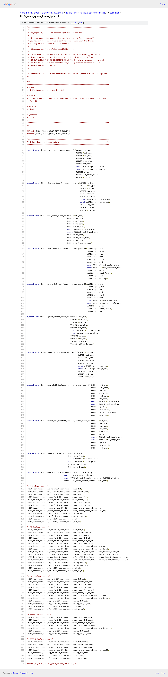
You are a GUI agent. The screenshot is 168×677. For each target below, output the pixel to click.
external (58, 12)
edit (81, 22)
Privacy (23, 673)
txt (157, 673)
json (163, 673)
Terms (30, 673)
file (74, 22)
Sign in (162, 4)
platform (47, 12)
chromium (26, 12)
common (114, 12)
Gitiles (15, 673)
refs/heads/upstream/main (89, 12)
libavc (69, 12)
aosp (37, 12)
